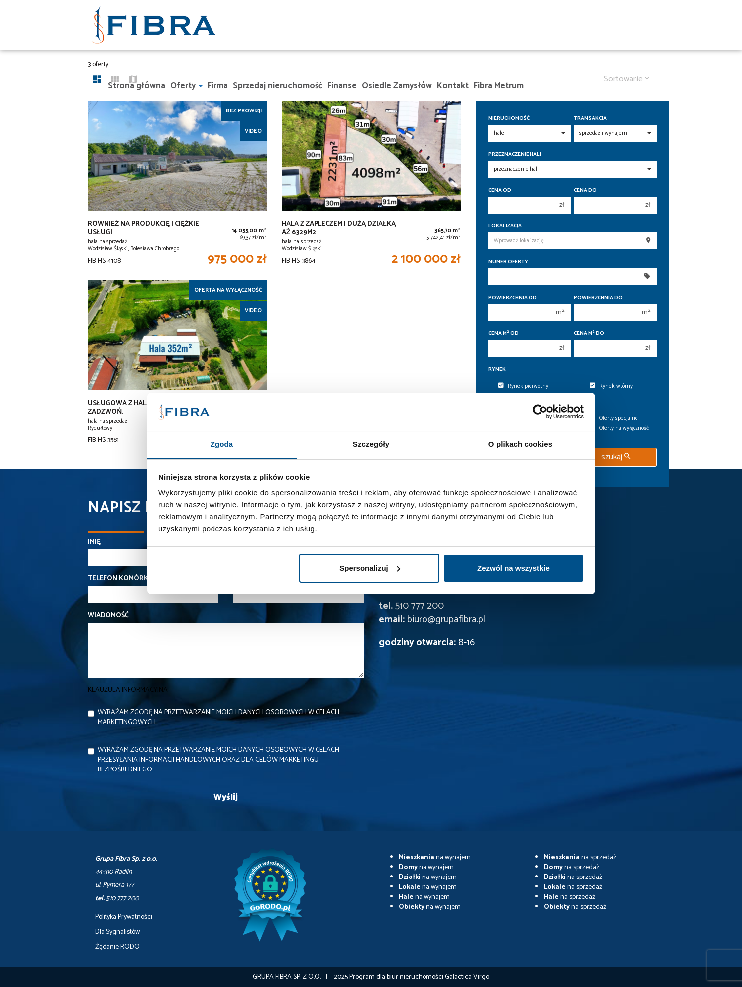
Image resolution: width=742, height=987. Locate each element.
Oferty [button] (186, 86)
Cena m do (589, 333)
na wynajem (435, 857)
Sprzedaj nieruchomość (277, 86)
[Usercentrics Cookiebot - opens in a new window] (540, 411)
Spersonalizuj (369, 568)
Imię (94, 542)
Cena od (499, 190)
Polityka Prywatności (123, 917)
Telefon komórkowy (126, 579)
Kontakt (453, 86)
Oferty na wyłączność (619, 428)
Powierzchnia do (598, 298)
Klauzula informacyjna (128, 690)
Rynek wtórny (611, 386)
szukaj (615, 457)
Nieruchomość (509, 118)
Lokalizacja (505, 226)
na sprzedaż (580, 857)
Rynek (497, 369)
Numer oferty (508, 262)
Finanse (342, 86)
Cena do (585, 190)
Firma (218, 86)
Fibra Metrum (499, 86)
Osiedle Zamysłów (397, 86)
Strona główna (136, 86)
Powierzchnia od (512, 298)
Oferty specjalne (614, 418)
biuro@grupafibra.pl (446, 619)
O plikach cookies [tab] (520, 444)
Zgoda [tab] (222, 444)
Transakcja (590, 118)
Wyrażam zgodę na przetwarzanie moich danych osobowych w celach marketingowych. (218, 717)
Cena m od (503, 333)
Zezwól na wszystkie (513, 568)
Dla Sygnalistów (117, 932)
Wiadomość (108, 616)
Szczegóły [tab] (371, 444)
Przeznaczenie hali (514, 154)
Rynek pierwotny (523, 386)
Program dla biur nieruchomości (397, 977)
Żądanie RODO (117, 947)
